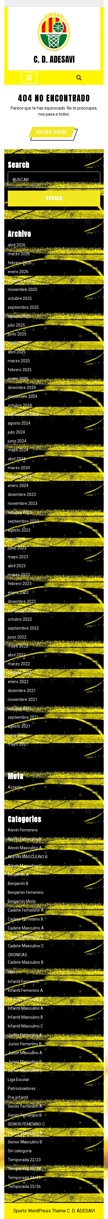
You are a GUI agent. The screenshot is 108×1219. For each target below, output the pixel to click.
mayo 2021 (18, 744)
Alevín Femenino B (24, 839)
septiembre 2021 (23, 717)
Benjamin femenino (26, 892)
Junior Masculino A (25, 1053)
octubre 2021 (20, 708)
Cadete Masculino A (26, 928)
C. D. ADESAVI (54, 59)
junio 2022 (17, 637)
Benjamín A (18, 874)
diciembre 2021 (22, 690)
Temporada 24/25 (24, 1177)
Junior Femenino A (25, 1035)
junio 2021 (17, 735)
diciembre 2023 (22, 494)
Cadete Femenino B (25, 919)
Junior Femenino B (25, 1044)
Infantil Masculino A (25, 1008)
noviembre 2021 (22, 699)
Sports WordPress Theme (39, 1211)
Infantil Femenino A (25, 990)
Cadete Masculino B (26, 937)
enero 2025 (18, 378)
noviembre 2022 (22, 610)
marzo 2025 (19, 361)
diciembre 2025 (22, 280)
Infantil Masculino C (25, 1026)
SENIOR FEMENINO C (26, 1124)
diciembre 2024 (22, 387)
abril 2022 (17, 655)
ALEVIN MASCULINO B (28, 856)
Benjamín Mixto (22, 901)
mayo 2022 (18, 646)
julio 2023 (16, 539)
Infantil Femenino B (25, 999)
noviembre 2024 (22, 396)
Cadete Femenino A (26, 910)
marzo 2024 (19, 467)
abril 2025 (17, 352)
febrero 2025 (20, 369)
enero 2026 (18, 271)
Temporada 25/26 (24, 1186)
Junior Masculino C (25, 1070)
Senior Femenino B (25, 1115)
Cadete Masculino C (26, 946)
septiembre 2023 (23, 521)
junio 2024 (17, 441)
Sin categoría (20, 1151)
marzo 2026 (19, 254)
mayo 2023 (18, 557)
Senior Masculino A (25, 1133)
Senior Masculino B (25, 1142)
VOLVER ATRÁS (55, 133)
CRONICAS (17, 954)
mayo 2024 (18, 450)
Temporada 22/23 (24, 1159)
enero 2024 (18, 485)
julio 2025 (16, 325)
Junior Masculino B (25, 1061)
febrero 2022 (20, 672)
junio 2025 (17, 334)
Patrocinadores (22, 1088)
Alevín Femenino (23, 830)
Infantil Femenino (23, 981)
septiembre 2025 (23, 307)
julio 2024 (16, 432)
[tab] (29, 78)
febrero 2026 (20, 262)
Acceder (15, 787)
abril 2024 (17, 459)
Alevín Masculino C (25, 865)
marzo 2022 (19, 664)
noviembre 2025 (22, 289)
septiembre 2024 (23, 414)
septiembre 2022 (23, 628)
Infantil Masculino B (25, 1017)
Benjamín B (18, 883)
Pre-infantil (18, 1097)
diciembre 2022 (22, 601)
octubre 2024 (20, 405)
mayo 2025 (18, 343)
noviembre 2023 (22, 503)
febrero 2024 (20, 476)
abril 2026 (17, 245)
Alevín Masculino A (25, 848)
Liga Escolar (18, 1079)
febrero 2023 (20, 583)
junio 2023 (17, 548)
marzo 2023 (19, 574)
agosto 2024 (19, 423)
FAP (11, 972)
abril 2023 (17, 566)
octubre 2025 (20, 298)
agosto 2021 (19, 726)
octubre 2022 (20, 619)
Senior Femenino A (25, 1106)
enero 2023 (18, 592)
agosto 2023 (19, 530)
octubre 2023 (20, 512)
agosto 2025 (19, 316)
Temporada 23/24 (24, 1168)
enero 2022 (18, 681)
